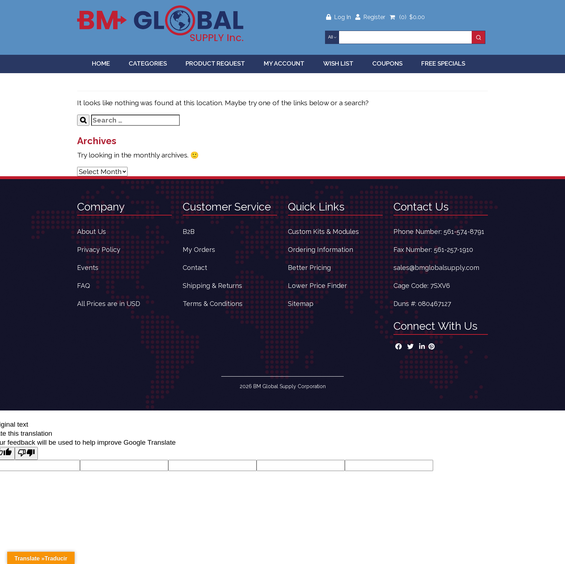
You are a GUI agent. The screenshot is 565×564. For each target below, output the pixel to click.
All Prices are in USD (108, 303)
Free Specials (443, 63)
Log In (339, 17)
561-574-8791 (464, 231)
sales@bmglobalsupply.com (436, 267)
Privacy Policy (98, 249)
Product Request (215, 63)
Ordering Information (320, 249)
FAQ (83, 285)
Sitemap (300, 303)
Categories (148, 63)
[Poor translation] (26, 453)
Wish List (338, 63)
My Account (284, 63)
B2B (189, 231)
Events (87, 267)
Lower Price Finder (317, 285)
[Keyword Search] (405, 37)
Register (370, 17)
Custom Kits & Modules (323, 231)
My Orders (199, 249)
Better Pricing (309, 267)
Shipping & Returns (212, 285)
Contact (195, 267)
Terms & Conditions (213, 303)
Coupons (387, 63)
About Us (91, 231)
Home (101, 63)
